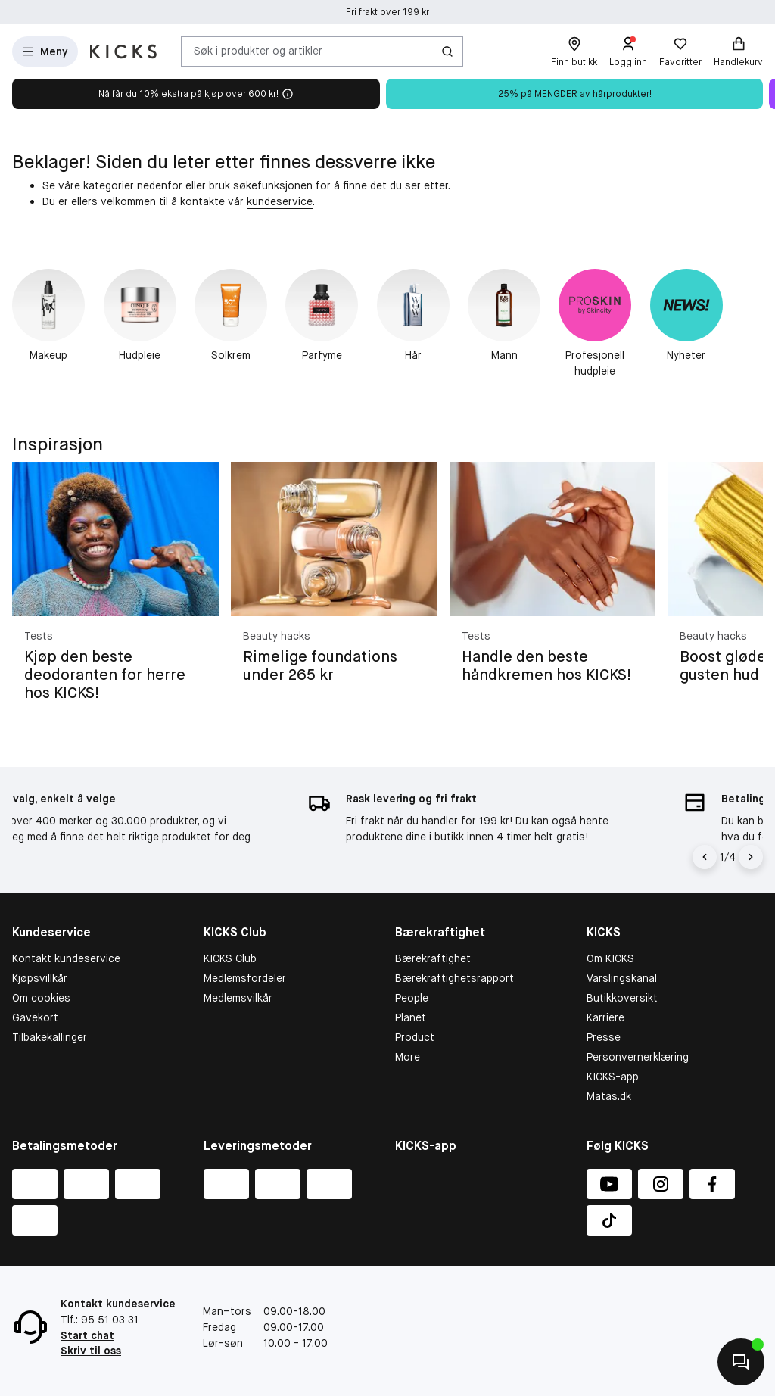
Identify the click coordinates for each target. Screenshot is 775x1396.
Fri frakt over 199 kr (387, 12)
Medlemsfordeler (245, 978)
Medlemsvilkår (238, 998)
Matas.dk (609, 1096)
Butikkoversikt (622, 998)
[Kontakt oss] (740, 1361)
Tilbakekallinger (49, 1037)
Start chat (87, 1335)
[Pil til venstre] (705, 857)
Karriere (605, 1017)
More (407, 1057)
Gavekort (35, 1017)
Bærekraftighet (433, 958)
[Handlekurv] (738, 51)
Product (414, 1037)
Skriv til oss (91, 1350)
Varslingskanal (622, 978)
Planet (410, 1017)
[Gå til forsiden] (123, 51)
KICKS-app (613, 1076)
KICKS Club (230, 958)
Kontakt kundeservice (66, 958)
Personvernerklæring (638, 1057)
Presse (604, 1037)
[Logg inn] (628, 51)
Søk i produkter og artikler (258, 51)
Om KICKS (610, 958)
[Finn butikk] (574, 51)
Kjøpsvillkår (39, 978)
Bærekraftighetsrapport (454, 978)
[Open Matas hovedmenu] (45, 51)
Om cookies (41, 998)
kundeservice (280, 201)
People (411, 998)
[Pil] (751, 857)
